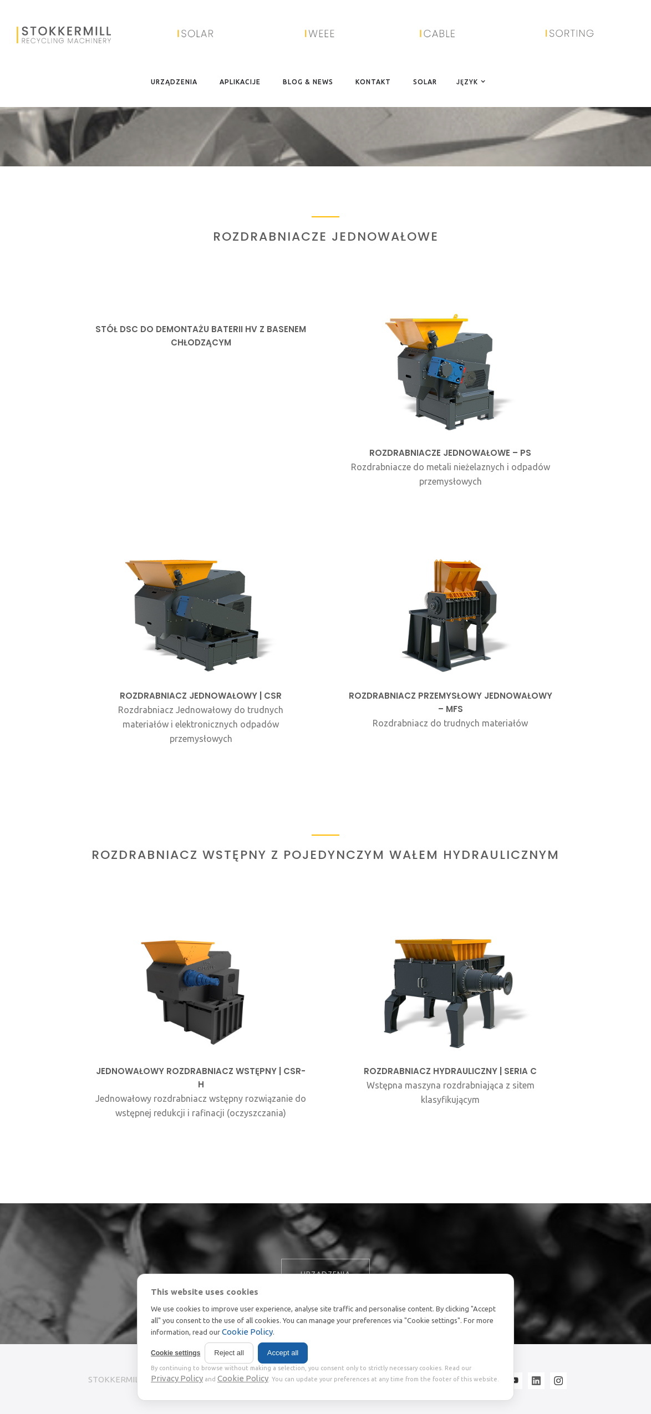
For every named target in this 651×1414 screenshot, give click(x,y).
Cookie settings (175, 1353)
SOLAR (425, 81)
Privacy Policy (177, 1378)
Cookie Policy (247, 1331)
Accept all (282, 1353)
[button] (468, 81)
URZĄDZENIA (174, 81)
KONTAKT (373, 81)
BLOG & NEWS (308, 81)
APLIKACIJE (240, 81)
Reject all (228, 1353)
